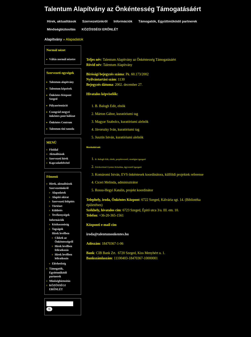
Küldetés (57, 210)
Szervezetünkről (95, 21)
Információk (123, 21)
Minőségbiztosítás (61, 29)
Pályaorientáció (58, 105)
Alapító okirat (60, 197)
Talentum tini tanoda (61, 128)
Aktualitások (56, 154)
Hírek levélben (60, 233)
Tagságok (57, 228)
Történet (57, 205)
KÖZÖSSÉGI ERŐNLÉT (100, 29)
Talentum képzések (60, 88)
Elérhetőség (59, 263)
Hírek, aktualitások (61, 21)
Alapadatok (59, 192)
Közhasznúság (60, 224)
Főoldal (53, 149)
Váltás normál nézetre (62, 59)
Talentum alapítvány (61, 82)
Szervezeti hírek (58, 158)
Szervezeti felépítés (63, 201)
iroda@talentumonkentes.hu (107, 234)
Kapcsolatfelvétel (59, 162)
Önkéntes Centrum (60, 122)
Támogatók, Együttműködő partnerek (167, 21)
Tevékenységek (61, 214)
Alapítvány (53, 39)
